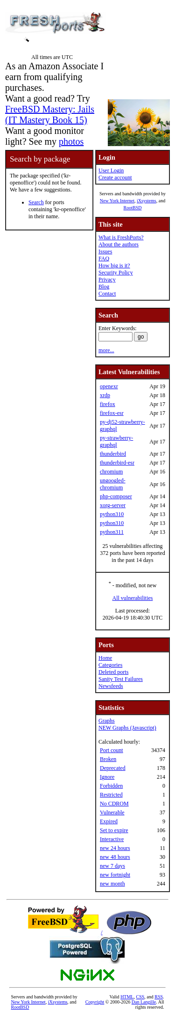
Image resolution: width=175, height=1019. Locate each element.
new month (112, 883)
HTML (126, 996)
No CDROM (114, 803)
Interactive (112, 839)
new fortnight (115, 874)
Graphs (106, 720)
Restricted (111, 794)
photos (71, 141)
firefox (107, 404)
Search (36, 202)
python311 (112, 532)
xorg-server (113, 505)
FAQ (103, 258)
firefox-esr (112, 413)
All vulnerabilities (132, 598)
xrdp (105, 395)
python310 (112, 514)
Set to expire (114, 830)
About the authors (118, 244)
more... (106, 350)
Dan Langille (144, 1001)
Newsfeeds (110, 686)
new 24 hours (115, 848)
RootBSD (133, 207)
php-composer (116, 496)
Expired (109, 821)
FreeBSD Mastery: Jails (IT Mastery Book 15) (49, 114)
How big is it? (114, 265)
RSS (158, 996)
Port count (111, 750)
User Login (111, 170)
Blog (103, 286)
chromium (111, 471)
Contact (107, 293)
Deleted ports (113, 672)
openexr (109, 386)
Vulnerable (112, 812)
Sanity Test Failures (120, 679)
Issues (105, 251)
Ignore (107, 777)
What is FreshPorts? (121, 237)
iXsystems (146, 200)
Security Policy (115, 272)
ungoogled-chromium (113, 484)
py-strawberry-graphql (116, 441)
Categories (110, 665)
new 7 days (112, 866)
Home (105, 658)
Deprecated (113, 768)
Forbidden (111, 786)
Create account (115, 177)
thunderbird (113, 453)
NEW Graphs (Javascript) (127, 727)
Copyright (95, 1001)
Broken (108, 759)
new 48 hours (115, 857)
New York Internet (117, 200)
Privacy (107, 279)
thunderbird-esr (117, 462)
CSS (140, 996)
